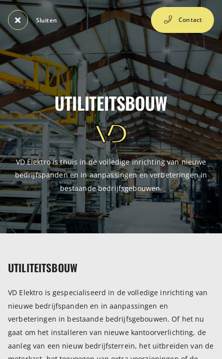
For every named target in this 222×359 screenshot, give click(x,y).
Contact (182, 20)
